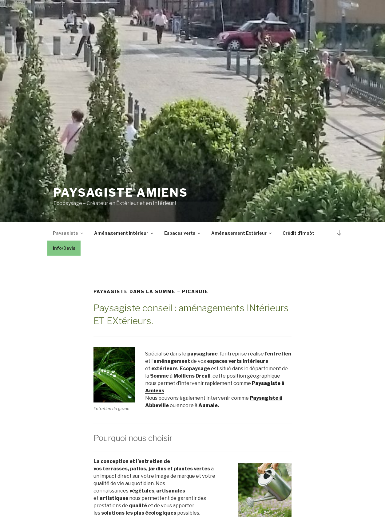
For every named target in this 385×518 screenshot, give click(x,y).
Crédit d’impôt (298, 233)
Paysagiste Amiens (121, 192)
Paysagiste (68, 233)
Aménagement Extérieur (241, 233)
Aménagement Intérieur (124, 233)
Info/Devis (64, 248)
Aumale (208, 405)
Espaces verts (182, 233)
